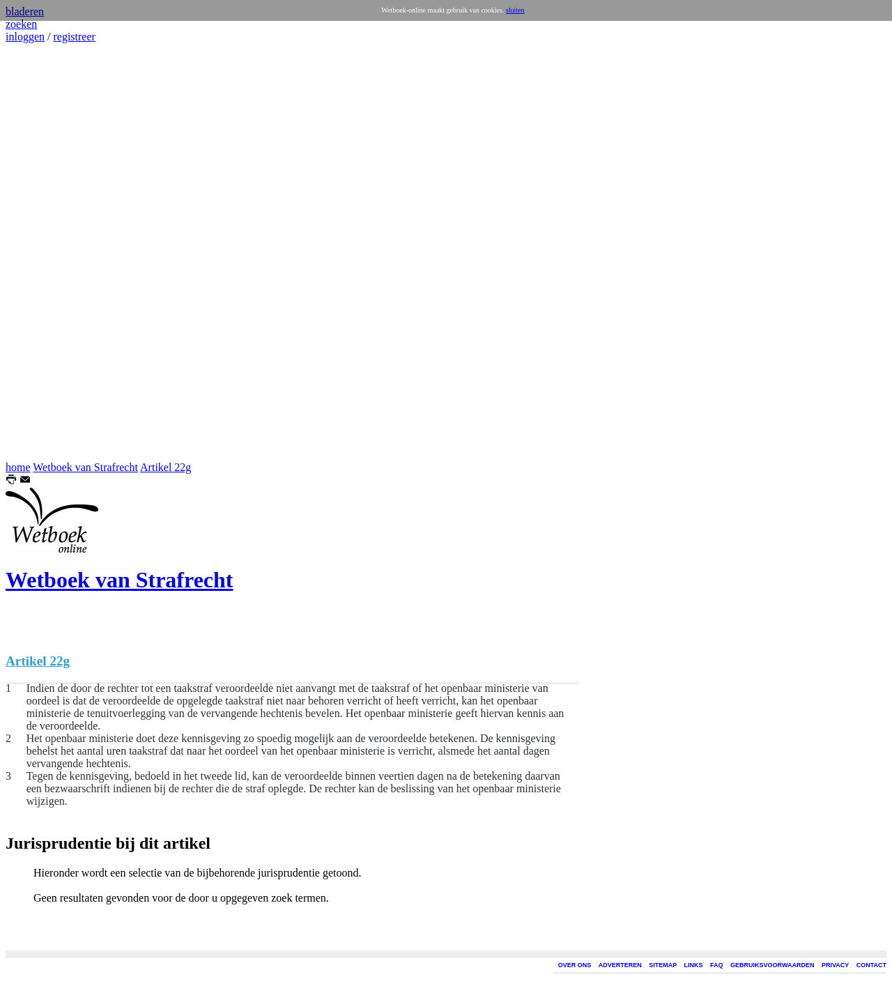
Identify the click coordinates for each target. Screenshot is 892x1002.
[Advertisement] (47, 252)
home (18, 467)
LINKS (693, 965)
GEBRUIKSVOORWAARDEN (772, 965)
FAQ (716, 965)
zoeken (21, 24)
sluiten (515, 10)
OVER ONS (575, 965)
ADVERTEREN (620, 965)
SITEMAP (663, 965)
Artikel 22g (165, 467)
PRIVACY (835, 965)
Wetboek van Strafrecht (85, 467)
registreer (74, 37)
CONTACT (871, 965)
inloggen (25, 37)
